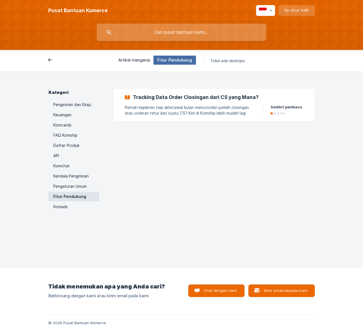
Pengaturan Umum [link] (70, 186)
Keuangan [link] (62, 115)
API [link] (56, 155)
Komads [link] (60, 206)
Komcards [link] (62, 125)
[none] (78, 10)
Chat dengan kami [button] (220, 290)
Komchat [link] (61, 166)
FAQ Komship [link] (65, 135)
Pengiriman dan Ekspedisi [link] (76, 104)
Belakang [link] (61, 60)
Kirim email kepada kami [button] (285, 290)
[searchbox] (181, 32)
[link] (214, 105)
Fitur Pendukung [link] (69, 196)
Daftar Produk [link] (66, 145)
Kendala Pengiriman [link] (71, 176)
